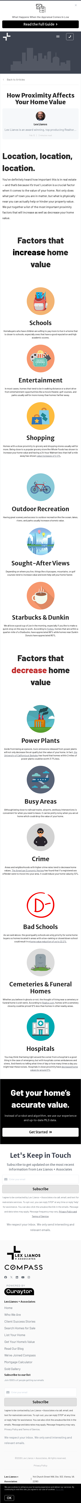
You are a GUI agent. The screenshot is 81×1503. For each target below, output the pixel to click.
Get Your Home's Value (19, 1341)
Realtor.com (48, 1002)
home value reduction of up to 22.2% (48, 941)
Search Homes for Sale (19, 1328)
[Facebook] (5, 1277)
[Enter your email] (43, 1179)
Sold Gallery (12, 1369)
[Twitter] (11, 1277)
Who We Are (12, 1314)
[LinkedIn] (17, 1277)
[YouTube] (22, 1277)
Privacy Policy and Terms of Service (22, 1429)
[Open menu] (57, 36)
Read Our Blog (14, 1348)
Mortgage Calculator (18, 1362)
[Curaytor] (19, 1294)
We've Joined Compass (20, 1355)
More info (60, 1489)
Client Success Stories (19, 1321)
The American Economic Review (28, 870)
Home (8, 1308)
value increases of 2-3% (48, 455)
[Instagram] (29, 1277)
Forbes (50, 628)
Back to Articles (16, 79)
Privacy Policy (40, 1465)
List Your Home (14, 1335)
